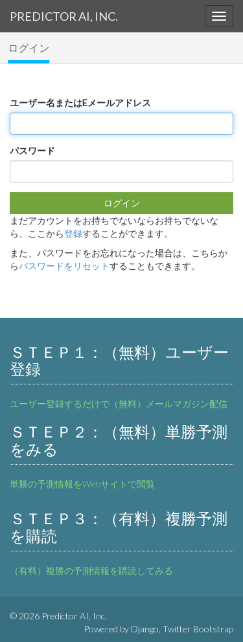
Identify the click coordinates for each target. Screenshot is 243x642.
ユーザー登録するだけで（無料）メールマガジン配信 (118, 403)
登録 (73, 233)
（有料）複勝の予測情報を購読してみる (91, 570)
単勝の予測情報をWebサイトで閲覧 (82, 483)
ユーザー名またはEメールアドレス (80, 102)
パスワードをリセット (64, 265)
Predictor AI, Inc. (64, 16)
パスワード (32, 150)
